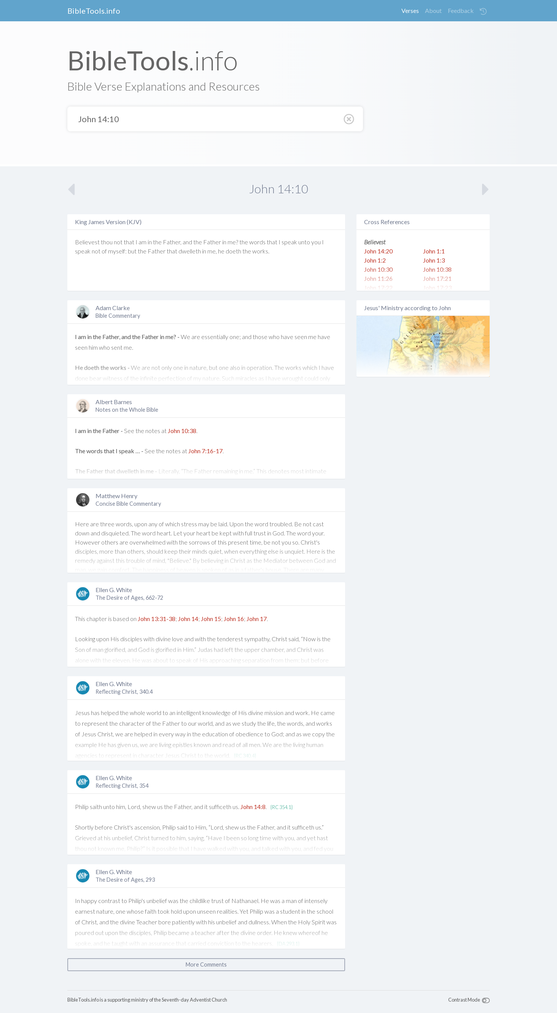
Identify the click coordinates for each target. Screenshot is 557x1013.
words (257, 241)
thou (107, 241)
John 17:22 (378, 287)
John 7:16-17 (205, 450)
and (187, 241)
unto (304, 241)
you (316, 241)
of (104, 251)
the (157, 241)
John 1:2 (375, 260)
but (132, 251)
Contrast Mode (464, 1000)
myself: (117, 251)
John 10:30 (378, 269)
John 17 (257, 618)
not (118, 241)
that (129, 241)
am (142, 241)
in (150, 241)
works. (260, 251)
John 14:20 (378, 251)
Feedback (461, 10)
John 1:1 (434, 251)
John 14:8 (253, 806)
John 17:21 (437, 278)
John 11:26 (378, 278)
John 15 (211, 618)
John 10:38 (182, 430)
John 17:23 (437, 287)
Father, (172, 241)
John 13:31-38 (156, 618)
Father (212, 241)
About (433, 10)
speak (289, 241)
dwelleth (189, 251)
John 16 (234, 618)
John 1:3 (434, 260)
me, (212, 251)
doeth (233, 251)
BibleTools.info (93, 10)
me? (233, 241)
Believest (87, 241)
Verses (410, 10)
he (221, 251)
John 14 (188, 618)
